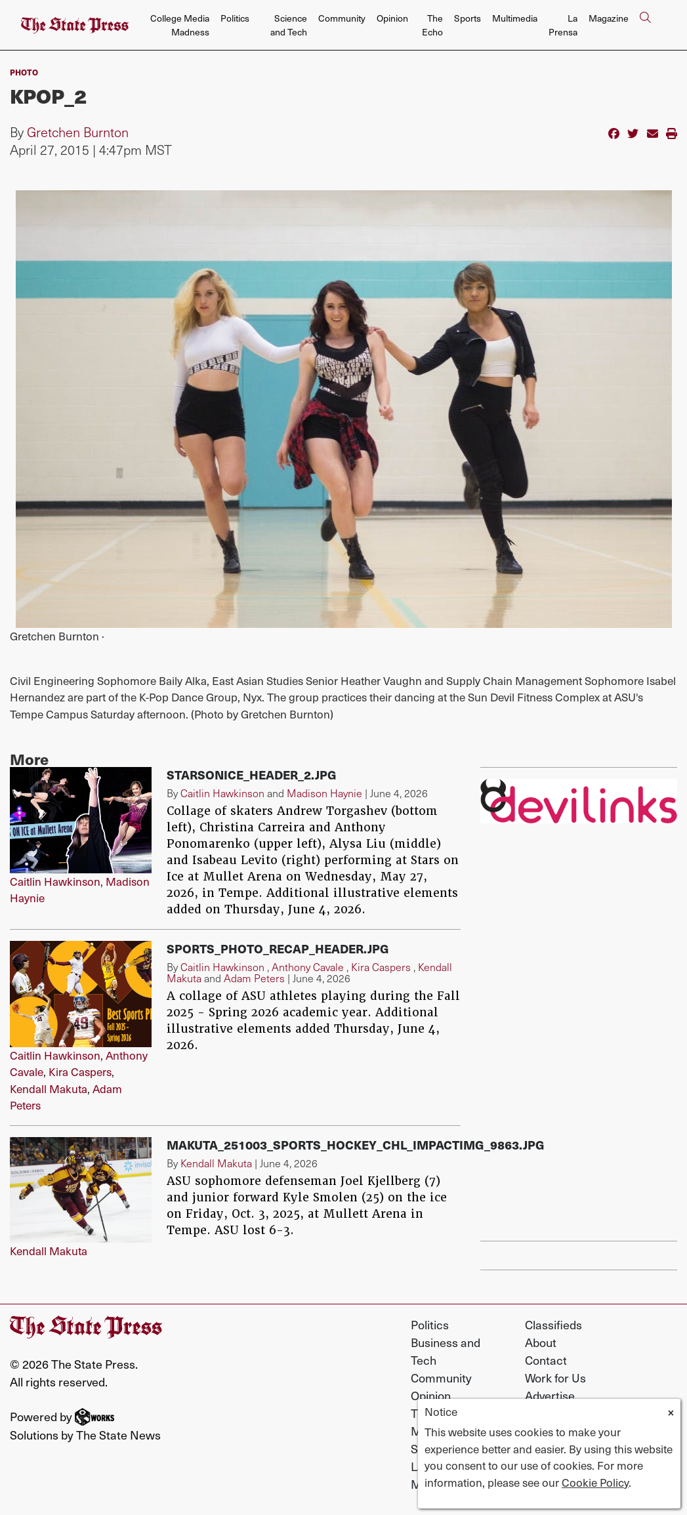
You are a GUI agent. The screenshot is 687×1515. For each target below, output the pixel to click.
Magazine (609, 18)
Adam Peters (254, 978)
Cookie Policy (595, 1482)
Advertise (550, 1395)
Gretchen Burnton (78, 132)
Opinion (392, 18)
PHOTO (24, 71)
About (540, 1342)
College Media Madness (179, 25)
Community (341, 18)
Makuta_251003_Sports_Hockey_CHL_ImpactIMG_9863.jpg (356, 1144)
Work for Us (555, 1377)
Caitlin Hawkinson (55, 881)
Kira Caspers (80, 1071)
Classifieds (553, 1324)
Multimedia (514, 18)
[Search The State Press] (645, 25)
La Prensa (563, 25)
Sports (467, 18)
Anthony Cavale (308, 967)
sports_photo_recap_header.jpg (278, 948)
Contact (546, 1360)
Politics (234, 18)
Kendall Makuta (48, 1088)
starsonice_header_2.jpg (252, 774)
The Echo (432, 25)
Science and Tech (288, 25)
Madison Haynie (324, 793)
